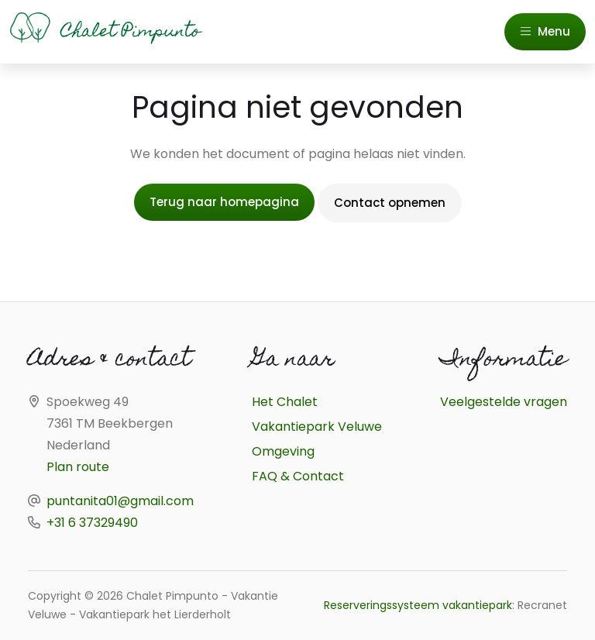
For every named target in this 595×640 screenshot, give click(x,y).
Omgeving (283, 451)
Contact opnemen (389, 202)
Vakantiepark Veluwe (317, 426)
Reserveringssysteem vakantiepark (418, 605)
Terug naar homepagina (224, 202)
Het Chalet (285, 402)
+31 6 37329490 (92, 523)
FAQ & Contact (298, 476)
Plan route (77, 467)
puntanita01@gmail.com (120, 501)
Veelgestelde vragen (503, 402)
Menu (545, 31)
